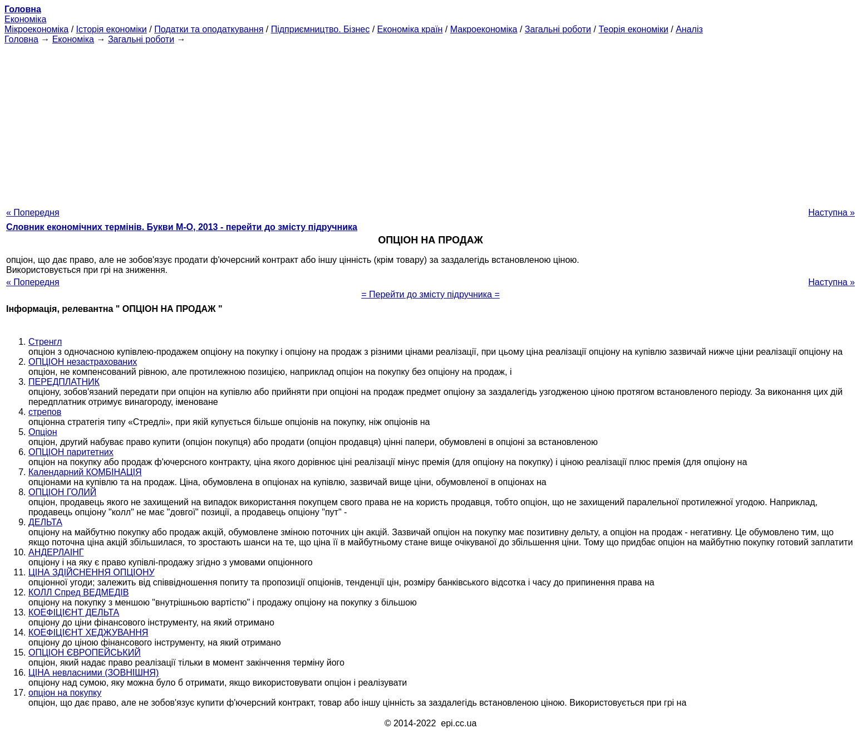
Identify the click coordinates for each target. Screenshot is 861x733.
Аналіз (689, 29)
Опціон (42, 432)
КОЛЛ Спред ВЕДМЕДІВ (78, 592)
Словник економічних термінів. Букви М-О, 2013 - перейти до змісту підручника (181, 227)
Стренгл (45, 341)
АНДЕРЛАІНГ (55, 552)
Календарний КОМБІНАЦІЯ (85, 472)
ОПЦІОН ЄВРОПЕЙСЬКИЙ (84, 652)
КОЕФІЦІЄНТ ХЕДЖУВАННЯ (88, 632)
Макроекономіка (484, 29)
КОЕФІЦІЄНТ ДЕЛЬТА (73, 612)
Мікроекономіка (36, 29)
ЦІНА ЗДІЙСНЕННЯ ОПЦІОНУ (91, 572)
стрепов (44, 412)
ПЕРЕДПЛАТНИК (64, 382)
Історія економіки (111, 29)
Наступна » (831, 212)
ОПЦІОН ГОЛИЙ (62, 492)
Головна (21, 39)
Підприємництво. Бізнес (320, 29)
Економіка (25, 19)
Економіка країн (410, 29)
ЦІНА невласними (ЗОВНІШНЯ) (93, 672)
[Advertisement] (431, 123)
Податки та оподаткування (208, 29)
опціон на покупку (64, 692)
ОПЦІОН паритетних (71, 452)
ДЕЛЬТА (45, 522)
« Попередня (33, 212)
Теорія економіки (633, 29)
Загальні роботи (558, 29)
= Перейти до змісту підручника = (430, 294)
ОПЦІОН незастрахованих (82, 361)
